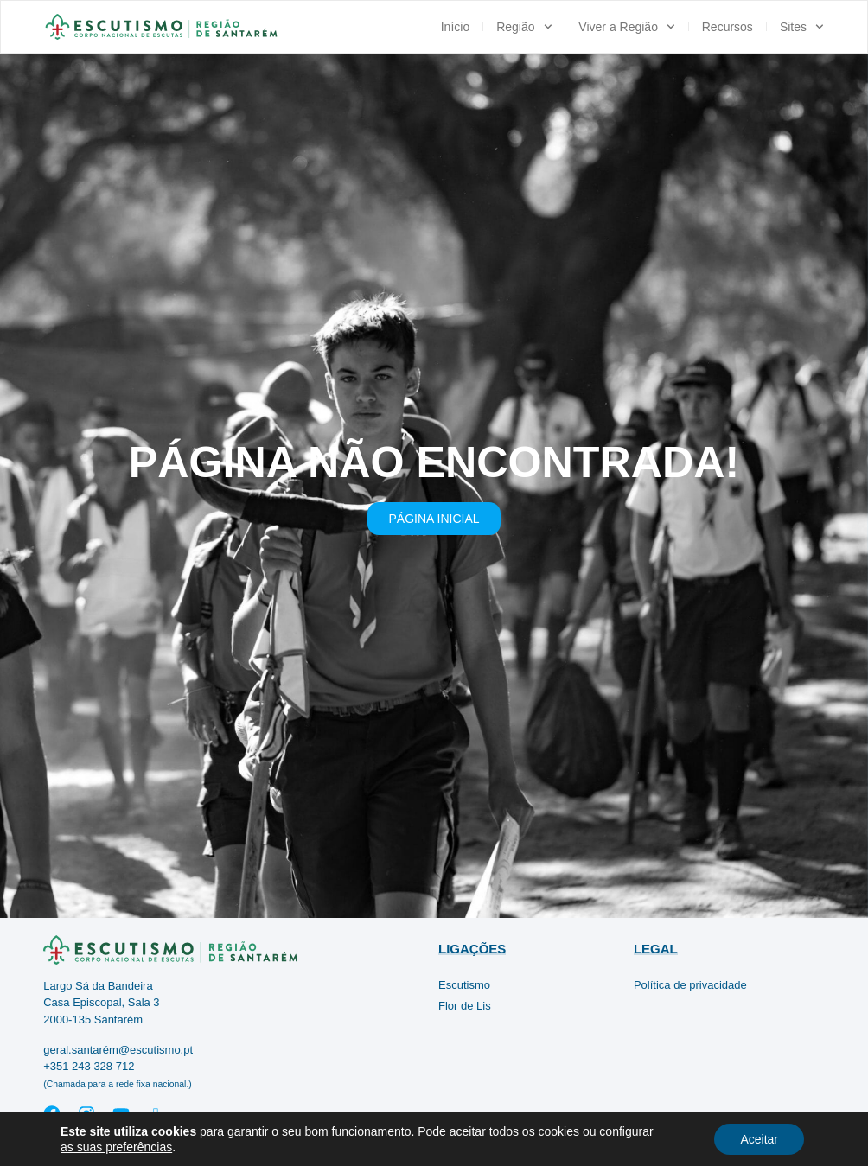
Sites (802, 27)
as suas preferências (116, 1147)
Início (455, 27)
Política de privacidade (690, 984)
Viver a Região (626, 27)
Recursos (727, 27)
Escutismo (464, 984)
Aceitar (759, 1139)
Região (524, 27)
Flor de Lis (464, 1005)
